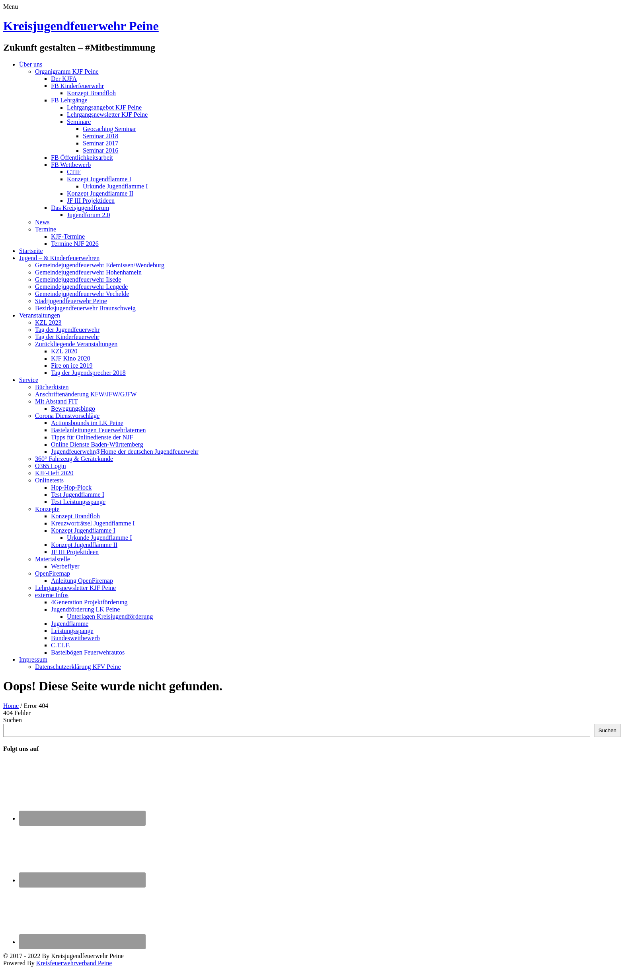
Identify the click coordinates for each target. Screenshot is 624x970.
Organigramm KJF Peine (67, 71)
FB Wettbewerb (71, 164)
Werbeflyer (65, 566)
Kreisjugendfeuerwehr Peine (81, 26)
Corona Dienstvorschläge (67, 415)
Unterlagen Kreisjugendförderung (110, 616)
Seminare (79, 121)
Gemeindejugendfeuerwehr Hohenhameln (88, 272)
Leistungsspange (72, 630)
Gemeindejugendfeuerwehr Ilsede (78, 279)
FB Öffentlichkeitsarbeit (82, 157)
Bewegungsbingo (73, 408)
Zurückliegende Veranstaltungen (76, 344)
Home (11, 705)
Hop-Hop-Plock (71, 487)
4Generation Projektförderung (89, 602)
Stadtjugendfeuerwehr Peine (71, 301)
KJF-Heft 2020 (54, 473)
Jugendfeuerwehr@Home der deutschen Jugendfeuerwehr (125, 451)
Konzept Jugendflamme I (99, 179)
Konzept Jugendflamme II (100, 193)
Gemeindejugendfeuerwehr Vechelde (82, 293)
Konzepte (47, 509)
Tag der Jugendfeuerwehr (67, 329)
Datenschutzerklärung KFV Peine (78, 666)
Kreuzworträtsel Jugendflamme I (93, 523)
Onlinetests (49, 480)
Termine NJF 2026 (75, 243)
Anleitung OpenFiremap (82, 580)
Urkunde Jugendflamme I (115, 186)
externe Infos (51, 595)
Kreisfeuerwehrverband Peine (74, 963)
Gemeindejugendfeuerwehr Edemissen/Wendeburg (99, 265)
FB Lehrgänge (69, 100)
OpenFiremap (52, 573)
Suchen (12, 720)
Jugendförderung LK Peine (85, 609)
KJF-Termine (68, 236)
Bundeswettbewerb (75, 638)
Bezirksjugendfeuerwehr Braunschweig (85, 308)
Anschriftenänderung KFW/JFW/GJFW (86, 394)
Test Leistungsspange (78, 501)
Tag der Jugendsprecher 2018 (88, 372)
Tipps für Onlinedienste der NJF (92, 437)
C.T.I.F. (60, 645)
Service (28, 379)
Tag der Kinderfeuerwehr (67, 336)
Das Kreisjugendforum (80, 207)
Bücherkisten (51, 387)
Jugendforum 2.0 (88, 215)
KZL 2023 (48, 322)
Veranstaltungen (39, 315)
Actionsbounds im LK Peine (87, 422)
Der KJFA (64, 78)
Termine (45, 229)
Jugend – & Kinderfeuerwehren (59, 258)
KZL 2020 (64, 351)
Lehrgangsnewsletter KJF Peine (107, 114)
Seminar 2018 (100, 136)
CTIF (74, 172)
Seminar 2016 (100, 150)
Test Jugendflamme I (77, 494)
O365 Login (50, 465)
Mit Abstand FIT (56, 401)
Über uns (30, 64)
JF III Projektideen (91, 200)
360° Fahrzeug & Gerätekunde (74, 458)
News (42, 222)
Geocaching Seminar (109, 128)
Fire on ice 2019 (71, 365)
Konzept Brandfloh (91, 93)
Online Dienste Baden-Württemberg (97, 444)
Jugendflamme (69, 623)
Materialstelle (52, 559)
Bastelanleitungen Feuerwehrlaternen (98, 430)
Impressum (33, 659)
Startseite (31, 250)
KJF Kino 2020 (70, 358)
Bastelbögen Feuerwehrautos (88, 652)
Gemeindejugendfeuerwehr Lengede (81, 286)
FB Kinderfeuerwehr (77, 85)
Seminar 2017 (100, 143)
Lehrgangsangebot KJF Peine (104, 107)
